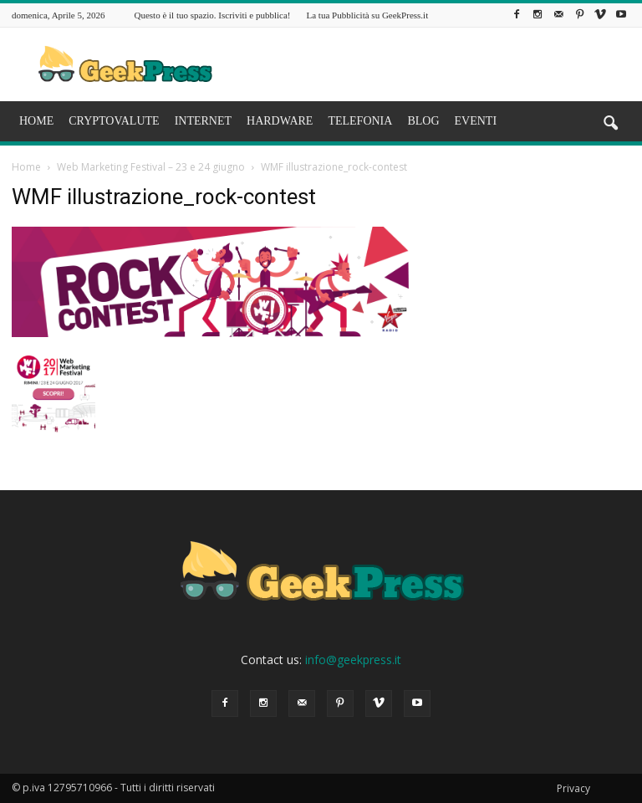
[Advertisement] (433, 64)
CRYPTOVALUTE (114, 121)
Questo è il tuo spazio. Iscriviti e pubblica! (213, 15)
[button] (610, 124)
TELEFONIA (360, 121)
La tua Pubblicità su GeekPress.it (367, 15)
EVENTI (476, 121)
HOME (36, 121)
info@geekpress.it (353, 659)
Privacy (573, 788)
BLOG (423, 121)
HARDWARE (280, 121)
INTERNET (203, 121)
